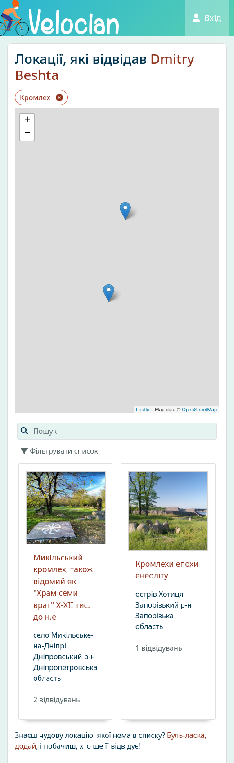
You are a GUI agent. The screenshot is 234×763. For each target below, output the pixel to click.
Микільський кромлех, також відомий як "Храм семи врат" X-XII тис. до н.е (63, 587)
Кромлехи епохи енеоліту (166, 569)
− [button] (27, 134)
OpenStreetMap (199, 409)
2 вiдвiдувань (56, 700)
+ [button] (27, 120)
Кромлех (41, 97)
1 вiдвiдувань (158, 648)
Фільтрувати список (59, 451)
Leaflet (143, 409)
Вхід (207, 18)
